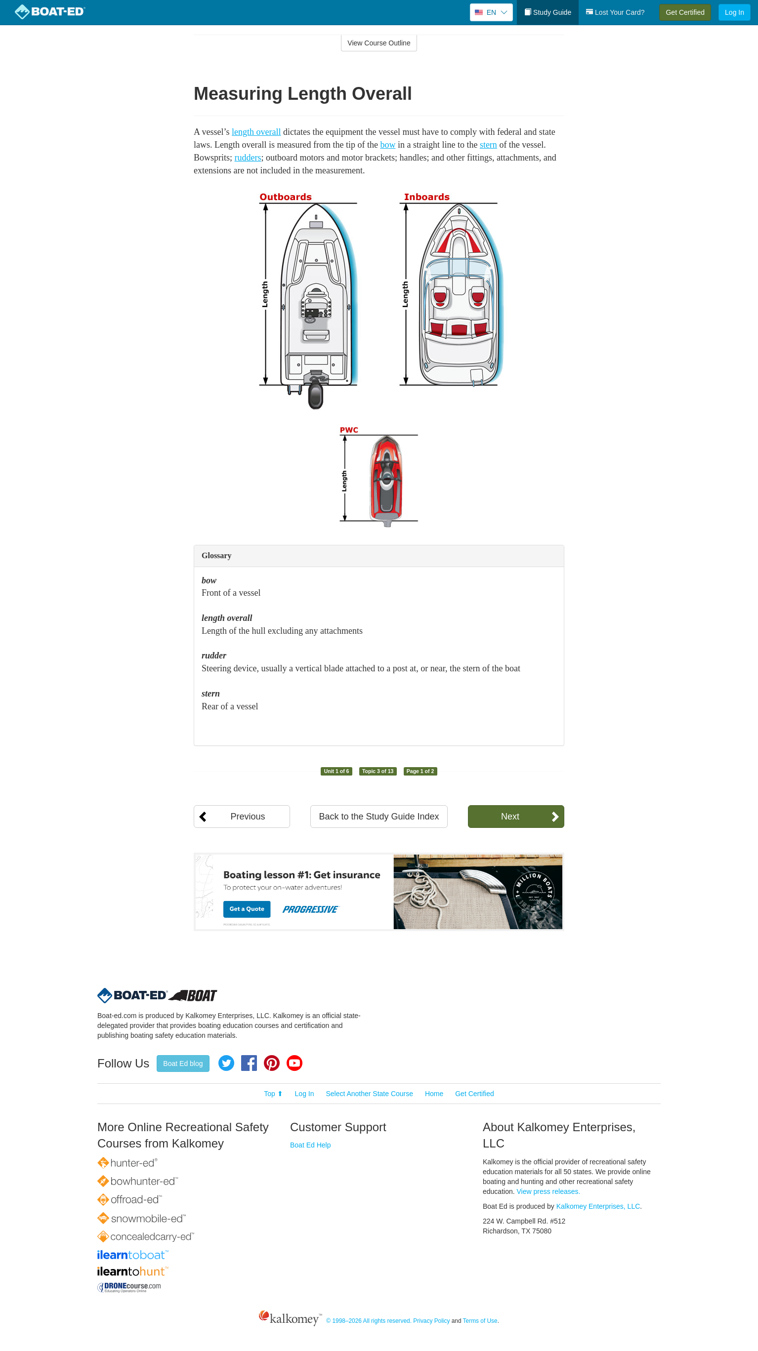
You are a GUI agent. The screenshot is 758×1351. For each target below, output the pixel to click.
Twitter (226, 1063)
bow (387, 145)
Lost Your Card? (615, 12)
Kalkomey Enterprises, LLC (598, 1206)
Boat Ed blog (183, 1063)
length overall (256, 132)
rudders (248, 158)
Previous (247, 816)
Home (434, 1094)
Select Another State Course (369, 1094)
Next (510, 816)
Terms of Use (480, 1320)
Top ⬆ (273, 1094)
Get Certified (685, 12)
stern (488, 145)
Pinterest (272, 1063)
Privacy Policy (431, 1320)
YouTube (294, 1063)
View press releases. (549, 1191)
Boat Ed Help (310, 1145)
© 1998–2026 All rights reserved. (369, 1320)
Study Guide (547, 12)
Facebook (249, 1063)
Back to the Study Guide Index (379, 816)
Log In (734, 12)
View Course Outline (378, 43)
